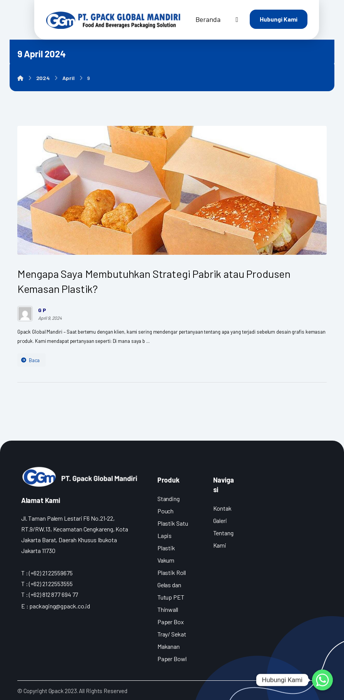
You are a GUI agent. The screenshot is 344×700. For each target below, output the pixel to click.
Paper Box (170, 621)
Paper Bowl (172, 658)
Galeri (220, 520)
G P (42, 310)
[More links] (237, 19)
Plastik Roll (171, 572)
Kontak (222, 508)
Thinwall (167, 609)
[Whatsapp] (322, 680)
